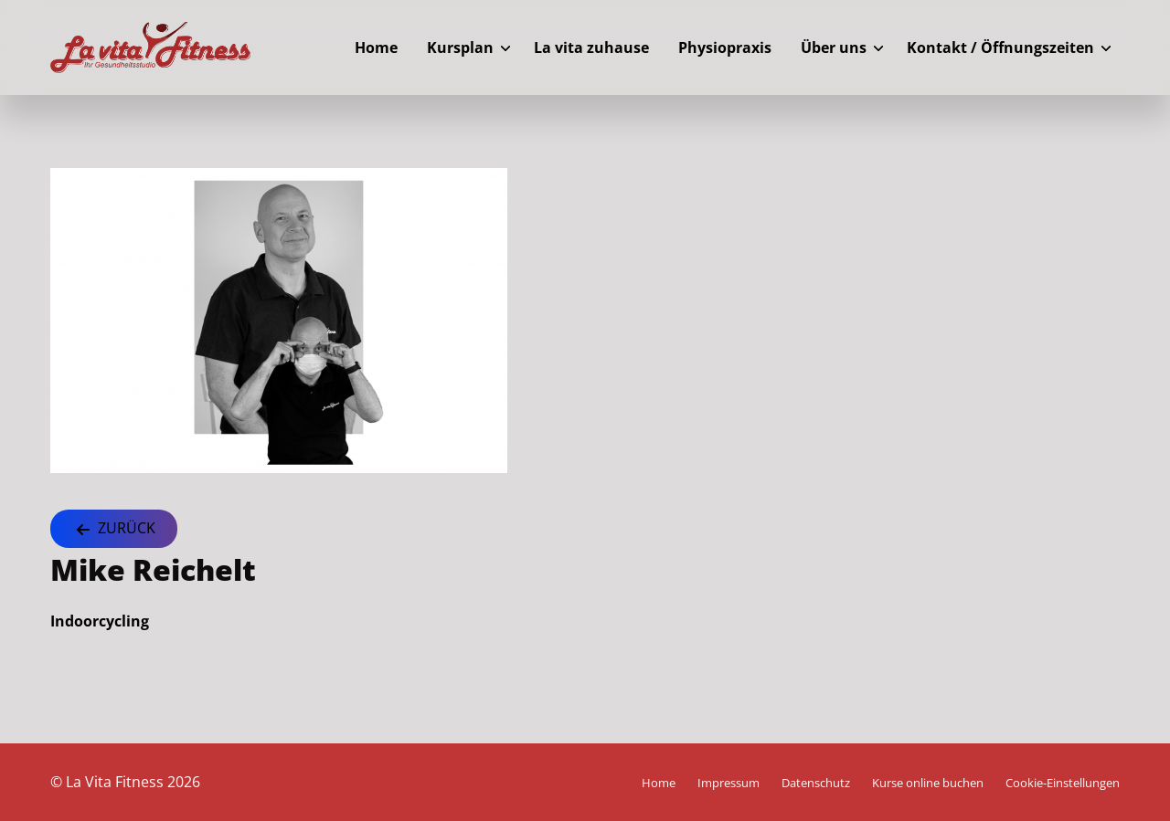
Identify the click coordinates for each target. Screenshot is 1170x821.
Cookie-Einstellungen (1062, 782)
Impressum (728, 782)
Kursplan (460, 47)
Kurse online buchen (928, 782)
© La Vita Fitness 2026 (125, 782)
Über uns (834, 47)
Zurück (113, 529)
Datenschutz (816, 782)
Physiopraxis (724, 47)
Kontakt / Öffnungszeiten (1000, 47)
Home (376, 47)
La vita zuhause (591, 47)
